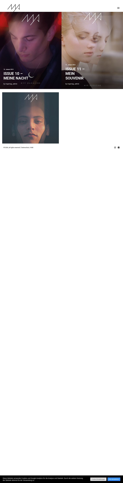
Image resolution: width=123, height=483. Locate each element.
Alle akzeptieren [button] (114, 479)
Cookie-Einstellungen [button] (98, 479)
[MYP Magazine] (10, 8)
